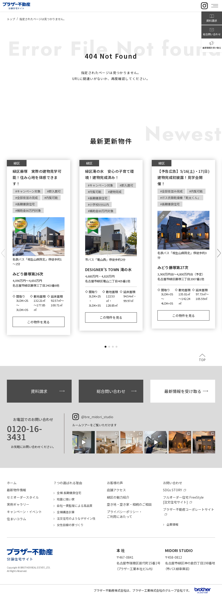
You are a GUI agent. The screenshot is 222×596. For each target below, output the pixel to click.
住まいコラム (16, 518)
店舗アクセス (116, 490)
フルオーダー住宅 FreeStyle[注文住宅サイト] (183, 499)
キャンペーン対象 (29, 191)
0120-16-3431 (24, 432)
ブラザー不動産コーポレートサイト (188, 509)
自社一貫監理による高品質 (74, 505)
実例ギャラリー (18, 504)
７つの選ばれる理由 (67, 483)
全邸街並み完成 (27, 197)
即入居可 (55, 191)
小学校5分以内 (99, 204)
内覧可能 (52, 197)
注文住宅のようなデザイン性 (76, 518)
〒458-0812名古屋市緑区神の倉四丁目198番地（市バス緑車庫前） (190, 563)
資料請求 (39, 391)
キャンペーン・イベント (24, 511)
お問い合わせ (172, 483)
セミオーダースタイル (23, 497)
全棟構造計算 (66, 512)
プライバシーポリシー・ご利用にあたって (124, 514)
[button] (105, 347)
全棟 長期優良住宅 (69, 493)
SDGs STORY (172, 490)
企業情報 (172, 524)
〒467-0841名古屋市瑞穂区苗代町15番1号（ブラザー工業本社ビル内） (138, 563)
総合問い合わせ (111, 391)
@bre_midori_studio (97, 417)
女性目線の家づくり (70, 525)
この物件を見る (38, 322)
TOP (202, 359)
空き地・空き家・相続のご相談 (129, 504)
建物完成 (116, 192)
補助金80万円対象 (29, 210)
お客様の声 (115, 483)
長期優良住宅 (26, 204)
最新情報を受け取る (182, 391)
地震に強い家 (66, 499)
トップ (11, 19)
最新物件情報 (16, 490)
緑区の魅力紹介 (118, 497)
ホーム (11, 483)
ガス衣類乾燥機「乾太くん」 (181, 197)
